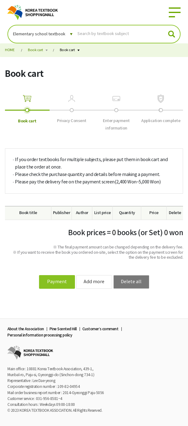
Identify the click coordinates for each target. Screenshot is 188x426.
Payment (57, 281)
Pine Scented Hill (63, 329)
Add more (94, 281)
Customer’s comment (100, 329)
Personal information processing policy (39, 335)
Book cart (35, 50)
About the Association (25, 329)
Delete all (131, 281)
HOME (9, 50)
